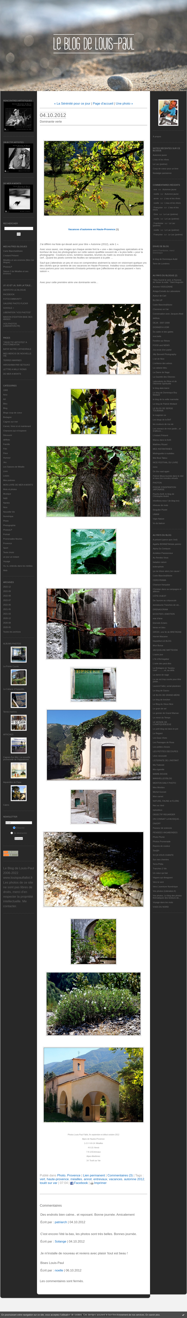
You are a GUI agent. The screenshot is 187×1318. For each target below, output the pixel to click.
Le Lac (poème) (160, 164)
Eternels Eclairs (160, 623)
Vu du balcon (159, 523)
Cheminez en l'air (161, 309)
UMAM (156, 514)
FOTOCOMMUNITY (12, 299)
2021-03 (7, 614)
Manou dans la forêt (162, 440)
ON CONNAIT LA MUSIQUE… (167, 819)
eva (155, 189)
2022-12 (7, 587)
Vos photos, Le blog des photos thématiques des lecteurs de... (167, 896)
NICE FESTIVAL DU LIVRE (165, 462)
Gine (156, 214)
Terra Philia (158, 864)
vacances (115, 1179)
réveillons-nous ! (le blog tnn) (166, 501)
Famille (6, 444)
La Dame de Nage (161, 372)
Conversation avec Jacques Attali (168, 314)
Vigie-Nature (158, 519)
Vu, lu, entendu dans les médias (17, 566)
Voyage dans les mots (163, 902)
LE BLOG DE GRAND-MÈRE (166, 695)
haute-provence (58, 1179)
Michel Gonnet (159, 792)
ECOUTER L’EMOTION (164, 614)
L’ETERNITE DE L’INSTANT (166, 760)
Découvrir (7, 435)
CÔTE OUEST (159, 596)
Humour (7, 458)
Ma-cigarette (158, 769)
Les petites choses (161, 747)
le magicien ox (159, 415)
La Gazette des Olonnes (164, 377)
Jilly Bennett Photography (164, 354)
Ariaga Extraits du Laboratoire (166, 291)
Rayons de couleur (161, 846)
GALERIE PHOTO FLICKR (15, 303)
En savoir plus (153, 1314)
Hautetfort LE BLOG (162, 641)
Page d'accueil (103, 103)
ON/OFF (157, 823)
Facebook (79, 1183)
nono (155, 467)
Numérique (8, 516)
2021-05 (7, 609)
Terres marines (10, 712)
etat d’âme (157, 618)
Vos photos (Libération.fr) (164, 891)
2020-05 (7, 627)
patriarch (61, 1222)
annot (88, 1179)
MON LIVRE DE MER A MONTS (18, 485)
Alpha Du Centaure (161, 548)
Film (5, 449)
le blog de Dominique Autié (165, 259)
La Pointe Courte (11, 666)
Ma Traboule (158, 765)
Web (5, 570)
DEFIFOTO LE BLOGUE (14, 290)
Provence (7, 543)
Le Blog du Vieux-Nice (163, 704)
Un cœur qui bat (160, 873)
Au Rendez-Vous (160, 557)
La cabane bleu (160, 368)
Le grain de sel (159, 708)
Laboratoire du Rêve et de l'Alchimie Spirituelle (165, 382)
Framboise (158, 223)
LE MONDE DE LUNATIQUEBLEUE (162, 723)
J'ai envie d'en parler (162, 350)
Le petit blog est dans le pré (165, 729)
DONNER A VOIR (161, 327)
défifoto (6, 440)
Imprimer (98, 1183)
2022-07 (7, 600)
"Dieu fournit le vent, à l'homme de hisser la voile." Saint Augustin (168, 281)
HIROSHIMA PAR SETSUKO (16, 365)
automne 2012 (134, 1179)
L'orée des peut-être (162, 663)
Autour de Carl (159, 296)
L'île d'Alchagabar (161, 659)
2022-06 (7, 605)
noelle (156, 194)
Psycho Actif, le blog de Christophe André (163, 495)
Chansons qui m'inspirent (14, 431)
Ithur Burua (158, 645)
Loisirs (6, 476)
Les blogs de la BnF (162, 419)
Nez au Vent (158, 805)
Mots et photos (10, 489)
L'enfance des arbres (162, 363)
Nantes (6, 503)
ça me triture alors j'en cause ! (166, 571)
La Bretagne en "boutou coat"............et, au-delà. (164, 669)
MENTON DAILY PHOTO (164, 783)
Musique (7, 494)
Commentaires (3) (120, 1175)
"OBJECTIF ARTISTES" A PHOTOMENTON (15, 343)
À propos (157, 136)
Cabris (6, 805)
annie (156, 198)
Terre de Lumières (161, 263)
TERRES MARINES (12, 360)
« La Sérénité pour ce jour (72, 103)
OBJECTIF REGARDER (164, 814)
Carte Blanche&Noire (13, 251)
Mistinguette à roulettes (163, 453)
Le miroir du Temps (161, 717)
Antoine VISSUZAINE (163, 287)
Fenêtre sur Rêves (161, 341)
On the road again (161, 471)
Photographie (9, 525)
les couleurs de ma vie (163, 424)
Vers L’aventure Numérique (165, 886)
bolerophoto (158, 567)
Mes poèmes (9, 480)
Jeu (5, 462)
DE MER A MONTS (12, 374)
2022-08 (7, 596)
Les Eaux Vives (160, 738)
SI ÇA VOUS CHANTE (163, 855)
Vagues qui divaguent (163, 877)
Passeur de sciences (162, 828)
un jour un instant (11, 557)
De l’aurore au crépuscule (164, 600)
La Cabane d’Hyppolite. (14, 689)
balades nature (160, 562)
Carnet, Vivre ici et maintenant (17, 426)
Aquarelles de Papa (12, 782)
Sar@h (156, 850)
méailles (76, 1179)
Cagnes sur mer (10, 422)
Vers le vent (158, 882)
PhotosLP (7, 267)
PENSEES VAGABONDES (165, 832)
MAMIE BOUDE (160, 774)
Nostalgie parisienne (162, 173)
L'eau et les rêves (161, 159)
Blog (5, 408)
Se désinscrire (19, 833)
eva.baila (157, 336)
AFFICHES (8, 734)
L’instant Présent (10, 255)
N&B (5, 498)
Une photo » (124, 103)
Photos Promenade (161, 841)
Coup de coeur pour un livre (165, 168)
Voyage (6, 561)
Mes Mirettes (159, 787)
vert (42, 1179)
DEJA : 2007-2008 (161, 323)
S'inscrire (19, 828)
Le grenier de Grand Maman (166, 713)
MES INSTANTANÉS (162, 449)
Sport (5, 548)
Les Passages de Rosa (163, 742)
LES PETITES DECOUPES (165, 751)
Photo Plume (159, 837)
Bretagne (7, 417)
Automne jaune (160, 155)
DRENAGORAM (160, 609)
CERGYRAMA (159, 580)
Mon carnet (158, 796)
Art (4, 399)
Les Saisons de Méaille (13, 467)
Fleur (5, 453)
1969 (5, 390)
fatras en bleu (159, 627)
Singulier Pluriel (160, 510)
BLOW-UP (157, 300)
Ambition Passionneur (163, 553)
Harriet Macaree (160, 636)
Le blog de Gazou (161, 690)
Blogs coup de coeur (12, 413)
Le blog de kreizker (161, 699)
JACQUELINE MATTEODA (165, 650)
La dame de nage (161, 675)
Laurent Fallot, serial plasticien (167, 686)
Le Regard (157, 733)
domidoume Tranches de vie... (166, 605)
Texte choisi (8, 552)
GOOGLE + (8, 308)
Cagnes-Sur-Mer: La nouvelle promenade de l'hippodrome (16, 758)
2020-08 (7, 623)
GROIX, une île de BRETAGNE (167, 632)
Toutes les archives (12, 632)
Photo (6, 521)
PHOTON (157, 483)
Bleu (5, 404)
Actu (5, 395)
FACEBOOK (9, 294)
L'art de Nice (158, 359)
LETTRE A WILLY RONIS (14, 369)
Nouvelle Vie (9, 512)
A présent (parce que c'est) (165, 539)
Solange (60, 1241)
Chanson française (161, 585)
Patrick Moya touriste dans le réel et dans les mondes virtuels (168, 477)
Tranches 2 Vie (160, 868)
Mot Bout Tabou (160, 458)
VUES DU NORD (161, 907)
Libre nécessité (160, 756)
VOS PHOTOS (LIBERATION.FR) (11, 325)
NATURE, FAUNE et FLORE (166, 801)
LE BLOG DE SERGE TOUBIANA (163, 409)
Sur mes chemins (161, 859)
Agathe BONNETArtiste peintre (167, 544)
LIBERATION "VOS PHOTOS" (17, 312)
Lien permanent (94, 1175)
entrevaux (100, 1179)
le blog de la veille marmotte (166, 399)
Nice (5, 507)
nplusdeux (157, 810)
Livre (5, 471)
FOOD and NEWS (161, 345)
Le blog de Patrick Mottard (165, 404)
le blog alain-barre (161, 388)
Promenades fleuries (12, 539)
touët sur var (48, 1183)
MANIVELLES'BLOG (162, 778)
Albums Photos (12, 643)
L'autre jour (158, 654)
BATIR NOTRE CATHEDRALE (17, 349)
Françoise (158, 207)
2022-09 (7, 591)
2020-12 (7, 618)
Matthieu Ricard (160, 444)
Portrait (6, 534)
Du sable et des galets (163, 332)
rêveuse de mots (160, 505)
